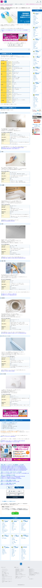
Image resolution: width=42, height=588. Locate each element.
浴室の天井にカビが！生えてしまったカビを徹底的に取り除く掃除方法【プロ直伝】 (13, 147)
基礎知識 (13, 523)
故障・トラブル (36, 21)
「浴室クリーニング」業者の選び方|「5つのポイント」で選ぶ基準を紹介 (10, 477)
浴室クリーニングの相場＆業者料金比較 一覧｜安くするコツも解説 (10, 481)
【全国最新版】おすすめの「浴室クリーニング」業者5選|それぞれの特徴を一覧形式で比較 (13, 440)
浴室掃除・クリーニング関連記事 (25, 521)
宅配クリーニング (16, 567)
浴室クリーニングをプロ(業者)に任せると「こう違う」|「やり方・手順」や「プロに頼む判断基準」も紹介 (15, 473)
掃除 (22, 548)
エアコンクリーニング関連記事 (6, 521)
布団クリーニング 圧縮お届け (19, 573)
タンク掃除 (13, 541)
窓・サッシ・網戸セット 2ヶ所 (5, 573)
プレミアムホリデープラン (32, 575)
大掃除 (34, 32)
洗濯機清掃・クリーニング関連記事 (25, 535)
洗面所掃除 (13, 539)
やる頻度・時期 (24, 523)
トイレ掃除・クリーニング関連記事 (16, 535)
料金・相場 (35, 17)
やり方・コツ (4, 522)
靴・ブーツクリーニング (18, 578)
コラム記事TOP (37, 10)
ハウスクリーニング (3, 567)
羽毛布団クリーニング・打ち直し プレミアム (21, 576)
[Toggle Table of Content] (28, 49)
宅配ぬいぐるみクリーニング (19, 577)
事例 (34, 34)
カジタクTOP (15, 497)
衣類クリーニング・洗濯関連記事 (6, 547)
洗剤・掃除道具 (4, 538)
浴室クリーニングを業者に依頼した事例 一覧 (7, 484)
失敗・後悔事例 (36, 23)
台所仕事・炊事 (36, 98)
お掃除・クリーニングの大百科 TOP (19, 487)
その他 (3, 532)
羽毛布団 (35, 87)
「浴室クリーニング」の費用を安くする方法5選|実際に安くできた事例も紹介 (11, 478)
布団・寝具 (23, 557)
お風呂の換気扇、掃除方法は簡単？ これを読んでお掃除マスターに (10, 148)
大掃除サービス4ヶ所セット (5, 575)
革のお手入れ (23, 558)
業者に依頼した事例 (36, 22)
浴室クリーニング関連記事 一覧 (10, 487)
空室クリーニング (36, 33)
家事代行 (29, 567)
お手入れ (35, 20)
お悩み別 (13, 538)
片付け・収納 (35, 100)
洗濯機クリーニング (4, 574)
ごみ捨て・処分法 (36, 101)
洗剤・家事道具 (36, 99)
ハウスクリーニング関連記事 (16, 521)
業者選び (3, 523)
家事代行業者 (35, 97)
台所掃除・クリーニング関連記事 (6, 535)
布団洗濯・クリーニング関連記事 (16, 547)
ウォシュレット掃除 (14, 540)
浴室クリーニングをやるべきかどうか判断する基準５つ (8, 436)
